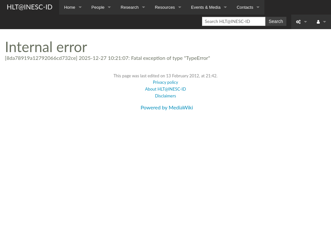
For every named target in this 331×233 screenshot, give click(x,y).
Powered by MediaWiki (167, 107)
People (97, 7)
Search (276, 21)
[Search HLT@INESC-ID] (233, 21)
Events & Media (205, 7)
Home (69, 7)
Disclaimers (165, 95)
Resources (165, 7)
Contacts (245, 7)
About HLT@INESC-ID (165, 89)
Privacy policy (165, 82)
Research (130, 7)
